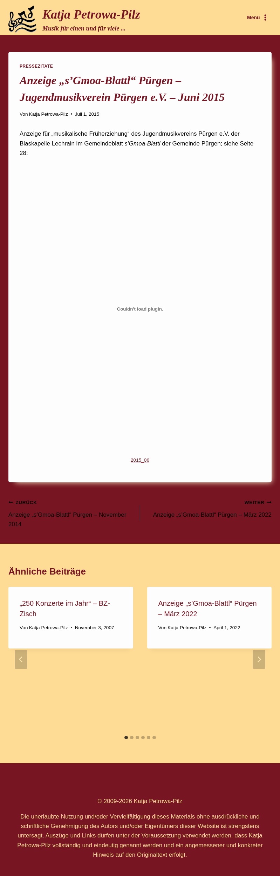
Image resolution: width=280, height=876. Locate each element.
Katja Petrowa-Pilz (48, 114)
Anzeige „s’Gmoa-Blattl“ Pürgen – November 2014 (71, 512)
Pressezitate (36, 66)
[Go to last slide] (21, 659)
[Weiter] (259, 659)
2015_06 (140, 460)
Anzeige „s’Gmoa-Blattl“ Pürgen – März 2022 (209, 507)
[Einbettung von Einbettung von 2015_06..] (140, 309)
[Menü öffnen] (258, 17)
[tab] (126, 737)
